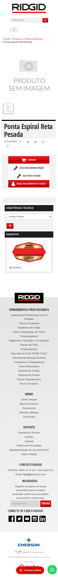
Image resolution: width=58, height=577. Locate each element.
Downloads (29, 416)
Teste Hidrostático (29, 366)
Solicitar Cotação (29, 176)
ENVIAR (46, 503)
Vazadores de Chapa (29, 327)
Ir (10, 226)
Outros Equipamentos (29, 379)
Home (6, 39)
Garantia (15, 267)
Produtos (17, 39)
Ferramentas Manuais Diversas (29, 357)
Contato (29, 437)
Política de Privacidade (29, 445)
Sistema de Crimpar (29, 370)
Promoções (29, 408)
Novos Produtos (29, 383)
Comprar (28, 160)
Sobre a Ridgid (29, 454)
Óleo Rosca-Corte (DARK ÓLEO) (29, 353)
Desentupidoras (34, 39)
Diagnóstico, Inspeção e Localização (29, 340)
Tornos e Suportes (29, 323)
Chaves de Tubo (29, 344)
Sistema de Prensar (29, 375)
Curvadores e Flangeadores (29, 362)
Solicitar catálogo (29, 412)
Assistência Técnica (29, 432)
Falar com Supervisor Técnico (28, 184)
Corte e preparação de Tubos (29, 332)
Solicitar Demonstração (29, 168)
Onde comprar (29, 399)
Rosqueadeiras (29, 349)
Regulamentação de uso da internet (29, 450)
